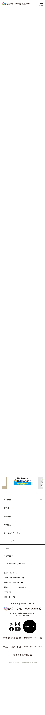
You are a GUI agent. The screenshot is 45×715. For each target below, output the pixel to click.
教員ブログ (8, 556)
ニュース (7, 548)
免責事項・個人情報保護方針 (14, 577)
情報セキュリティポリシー (13, 582)
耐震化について (9, 597)
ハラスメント (8, 592)
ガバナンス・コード (10, 573)
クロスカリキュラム (12, 533)
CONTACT (29, 626)
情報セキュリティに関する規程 (15, 587)
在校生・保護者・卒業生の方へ (16, 563)
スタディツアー (10, 540)
